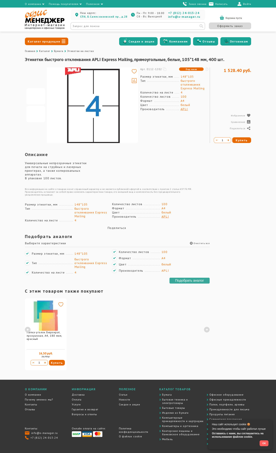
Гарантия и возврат (85, 409)
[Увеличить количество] (45, 362)
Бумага (58, 51)
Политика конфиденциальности (133, 430)
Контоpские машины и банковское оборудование (181, 432)
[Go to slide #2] (35, 114)
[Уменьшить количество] (33, 362)
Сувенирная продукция (225, 419)
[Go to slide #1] (35, 96)
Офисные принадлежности (227, 399)
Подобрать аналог (189, 280)
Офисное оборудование (226, 394)
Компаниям (178, 41)
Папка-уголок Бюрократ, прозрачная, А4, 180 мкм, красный (44, 336)
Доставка (78, 394)
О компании (33, 394)
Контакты (31, 404)
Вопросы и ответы (84, 414)
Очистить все (200, 243)
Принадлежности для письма (229, 409)
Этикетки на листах (80, 51)
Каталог (44, 51)
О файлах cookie (130, 436)
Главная (30, 51)
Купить (57, 363)
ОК (264, 443)
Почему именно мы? (39, 399)
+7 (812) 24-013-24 (183, 13)
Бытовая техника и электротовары (175, 401)
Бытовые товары (173, 408)
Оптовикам (239, 41)
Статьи (123, 394)
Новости (124, 399)
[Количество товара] (39, 363)
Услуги (76, 404)
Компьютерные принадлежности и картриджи (182, 419)
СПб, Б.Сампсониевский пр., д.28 (103, 16)
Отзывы (208, 41)
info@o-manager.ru (184, 17)
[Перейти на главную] (44, 28)
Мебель (167, 439)
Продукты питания (222, 414)
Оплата (76, 399)
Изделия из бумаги (175, 412)
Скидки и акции (141, 41)
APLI (184, 109)
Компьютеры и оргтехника (180, 426)
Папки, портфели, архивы (227, 404)
